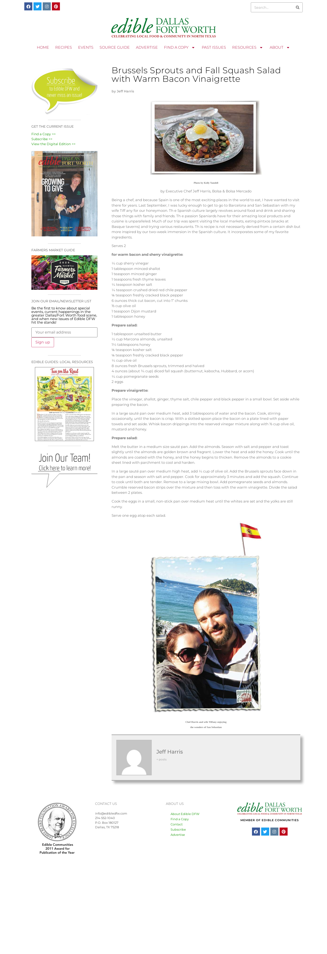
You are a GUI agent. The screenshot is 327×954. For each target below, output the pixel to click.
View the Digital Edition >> (53, 144)
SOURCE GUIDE (115, 47)
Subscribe (178, 829)
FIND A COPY (180, 47)
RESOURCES (248, 47)
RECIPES (63, 47)
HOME (43, 47)
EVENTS (85, 47)
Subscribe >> (41, 139)
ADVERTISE (147, 47)
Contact (177, 824)
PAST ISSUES (214, 47)
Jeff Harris (169, 752)
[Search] (297, 7)
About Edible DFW (185, 814)
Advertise (178, 835)
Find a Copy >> (43, 134)
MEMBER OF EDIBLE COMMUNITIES (269, 820)
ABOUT (280, 47)
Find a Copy (180, 819)
